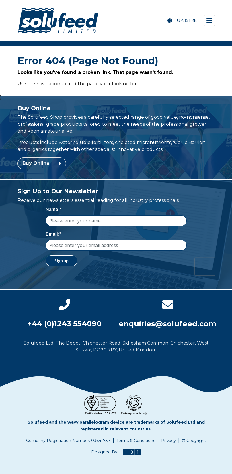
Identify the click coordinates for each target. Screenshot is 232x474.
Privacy (168, 440)
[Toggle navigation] (209, 20)
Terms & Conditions (135, 440)
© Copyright (194, 440)
